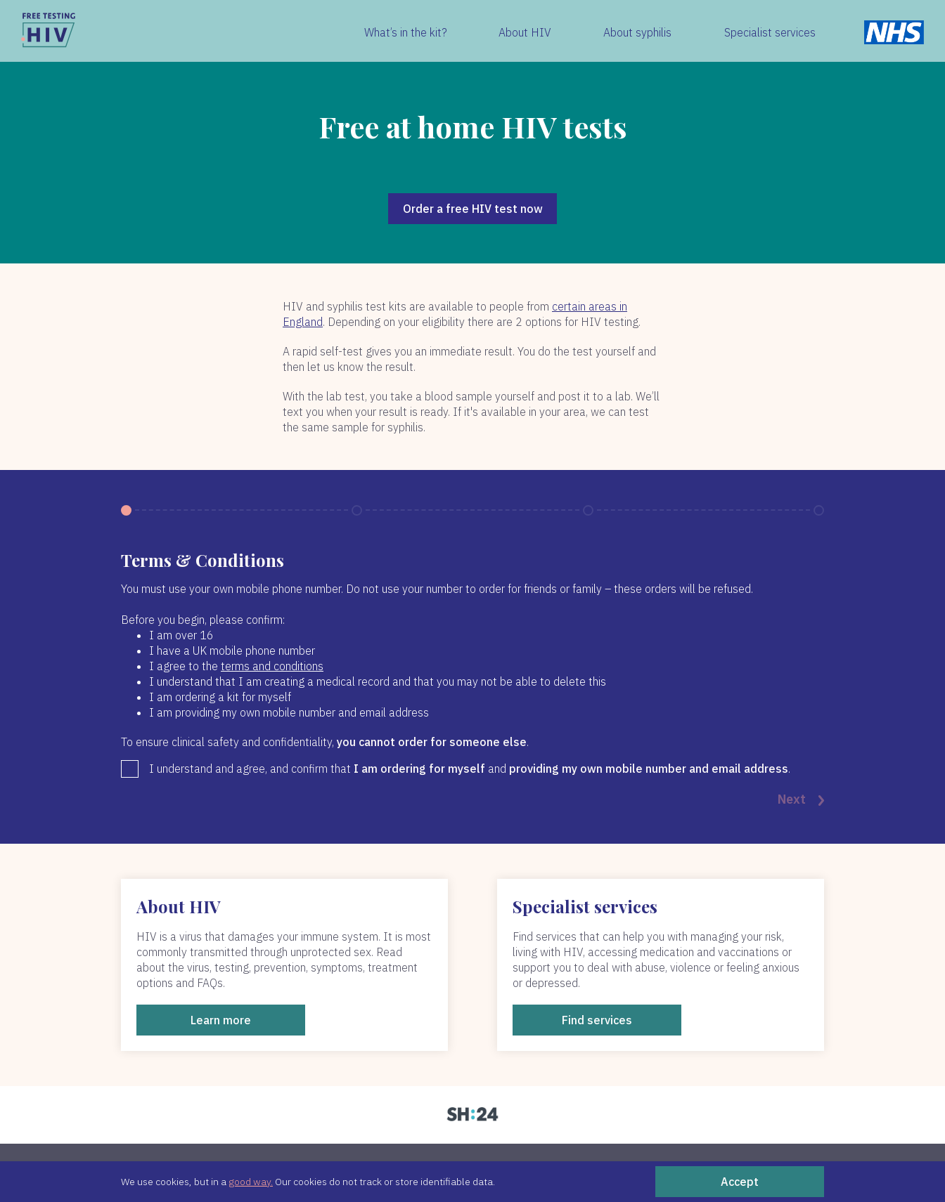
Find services (597, 1020)
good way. (251, 1181)
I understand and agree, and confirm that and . (469, 769)
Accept (740, 1182)
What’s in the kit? (405, 32)
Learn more (221, 1020)
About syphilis (637, 32)
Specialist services (770, 32)
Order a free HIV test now (473, 209)
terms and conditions (272, 666)
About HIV (525, 32)
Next (801, 800)
